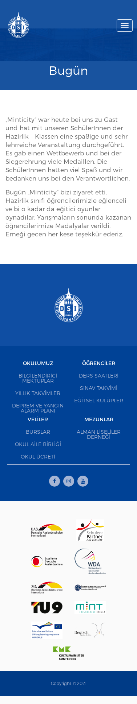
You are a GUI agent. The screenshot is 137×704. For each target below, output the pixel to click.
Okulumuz (38, 363)
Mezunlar (98, 419)
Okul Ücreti (38, 456)
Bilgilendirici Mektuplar (38, 378)
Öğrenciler (98, 363)
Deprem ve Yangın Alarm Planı (38, 408)
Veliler (38, 419)
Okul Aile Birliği (38, 444)
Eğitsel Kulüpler (98, 400)
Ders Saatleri (98, 375)
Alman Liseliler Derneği (99, 434)
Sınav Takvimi (98, 388)
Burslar (38, 432)
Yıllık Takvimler (37, 393)
